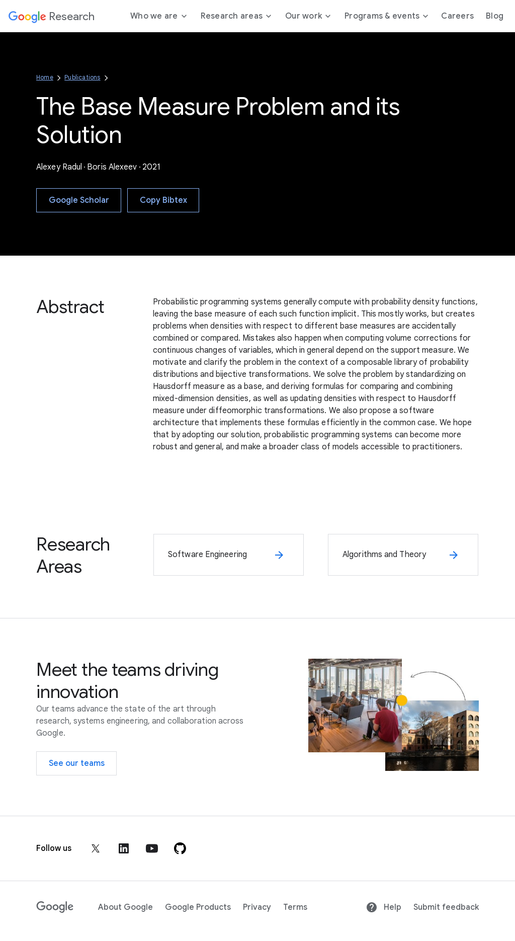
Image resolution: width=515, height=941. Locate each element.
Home (44, 77)
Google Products (198, 907)
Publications (82, 77)
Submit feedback (446, 907)
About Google (125, 907)
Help (383, 907)
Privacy (257, 907)
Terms (295, 907)
